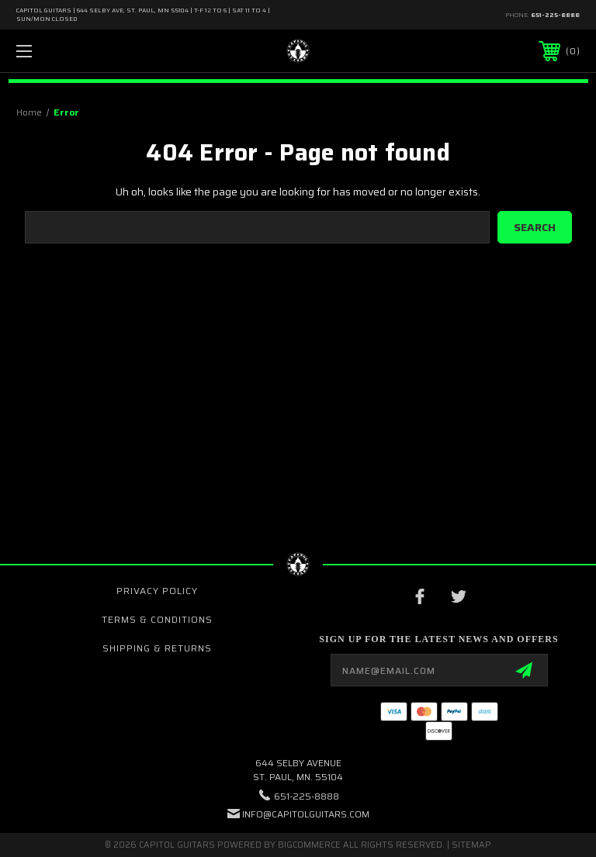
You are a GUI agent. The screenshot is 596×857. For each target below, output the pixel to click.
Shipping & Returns (157, 648)
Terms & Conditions (157, 619)
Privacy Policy (157, 590)
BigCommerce (309, 845)
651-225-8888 (555, 15)
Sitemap (471, 845)
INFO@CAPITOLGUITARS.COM (305, 814)
